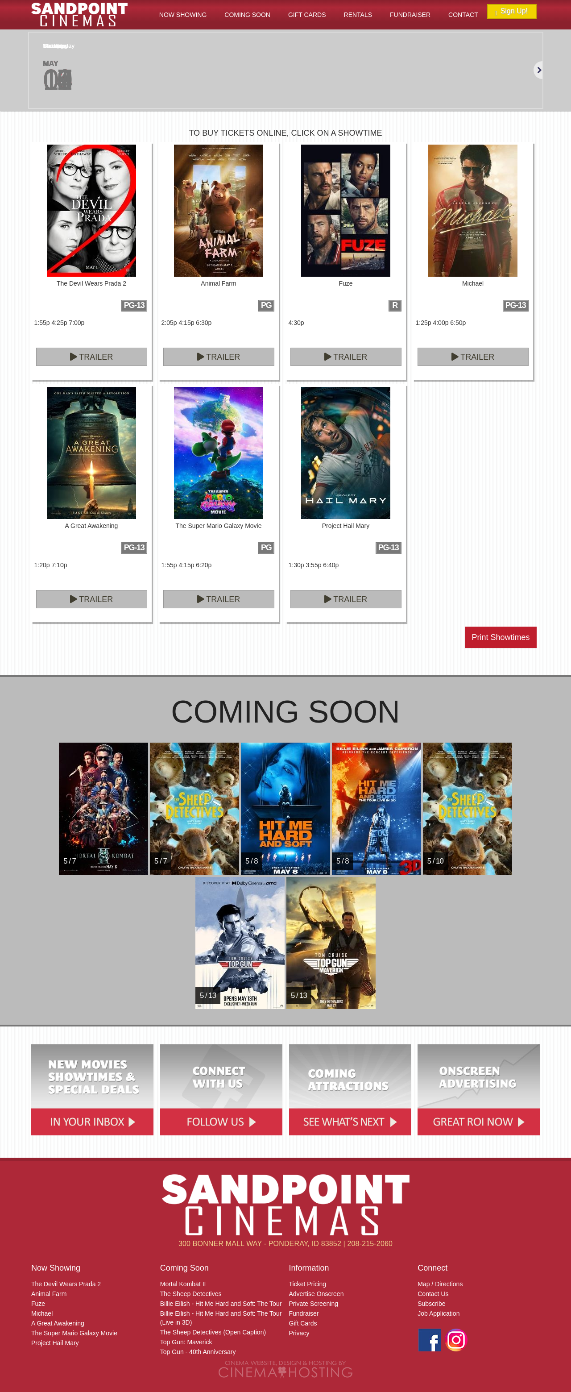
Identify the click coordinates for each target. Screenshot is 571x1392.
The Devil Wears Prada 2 (66, 1284)
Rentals (358, 14)
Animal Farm (48, 1293)
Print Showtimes (501, 637)
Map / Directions (440, 1284)
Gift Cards (307, 14)
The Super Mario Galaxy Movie (74, 1333)
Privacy (299, 1333)
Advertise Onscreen (316, 1293)
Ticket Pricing (308, 1284)
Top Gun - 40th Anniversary (198, 1351)
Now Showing (183, 14)
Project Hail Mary (55, 1342)
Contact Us (433, 1293)
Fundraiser (410, 14)
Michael (42, 1313)
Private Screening (314, 1303)
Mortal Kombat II (183, 1284)
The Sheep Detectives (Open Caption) (213, 1332)
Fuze (38, 1303)
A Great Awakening (57, 1323)
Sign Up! (511, 12)
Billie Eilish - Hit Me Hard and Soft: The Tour (221, 1303)
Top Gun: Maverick (186, 1342)
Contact (463, 14)
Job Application (438, 1313)
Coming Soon (247, 14)
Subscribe (431, 1303)
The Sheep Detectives (191, 1293)
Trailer (91, 357)
